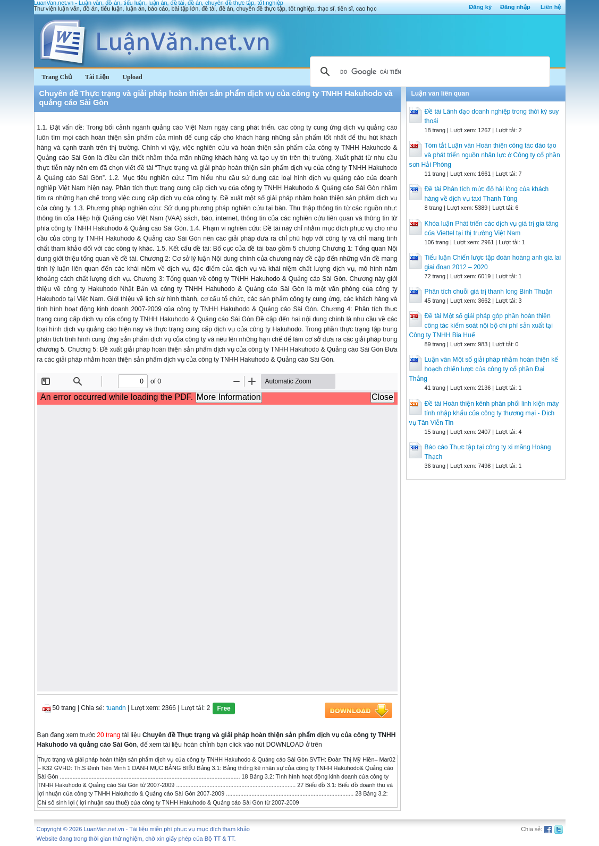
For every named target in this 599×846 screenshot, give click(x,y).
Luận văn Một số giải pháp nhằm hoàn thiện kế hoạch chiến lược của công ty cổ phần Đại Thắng (484, 369)
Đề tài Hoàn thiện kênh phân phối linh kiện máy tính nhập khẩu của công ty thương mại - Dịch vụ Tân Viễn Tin (484, 413)
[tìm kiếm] (428, 71)
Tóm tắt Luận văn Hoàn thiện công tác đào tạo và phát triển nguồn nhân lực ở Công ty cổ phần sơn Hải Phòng (484, 155)
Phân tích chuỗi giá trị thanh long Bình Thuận (489, 291)
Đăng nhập (515, 7)
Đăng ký (480, 7)
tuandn (116, 708)
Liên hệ (551, 7)
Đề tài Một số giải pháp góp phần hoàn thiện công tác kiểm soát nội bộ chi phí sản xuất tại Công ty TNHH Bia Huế (481, 325)
